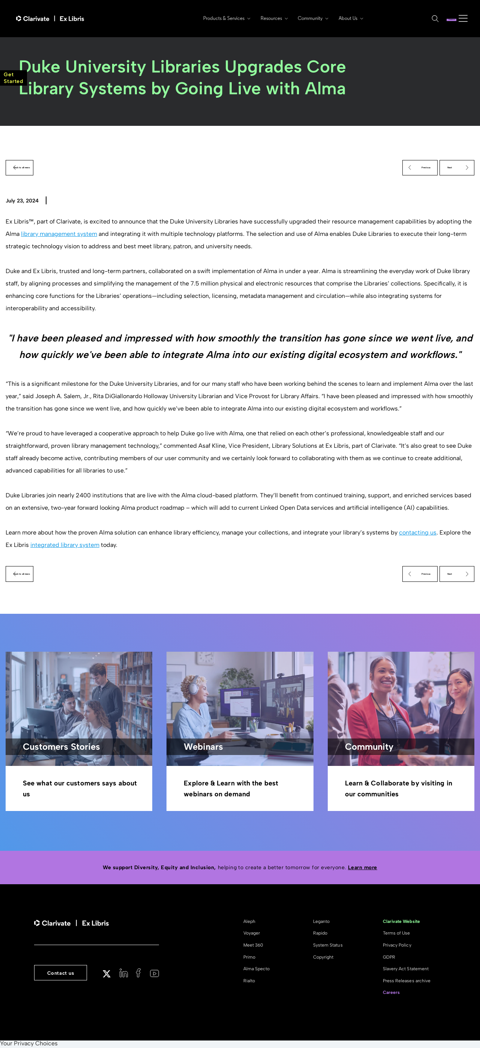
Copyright (323, 958)
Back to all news (38, 168)
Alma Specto (256, 969)
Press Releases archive (406, 982)
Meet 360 (253, 946)
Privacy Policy (397, 946)
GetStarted (13, 78)
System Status (328, 946)
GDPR (389, 958)
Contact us (433, 18)
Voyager (251, 934)
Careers (391, 993)
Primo (249, 958)
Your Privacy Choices (29, 1045)
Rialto (249, 982)
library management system (59, 234)
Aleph (249, 922)
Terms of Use (396, 934)
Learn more (362, 868)
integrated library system (64, 545)
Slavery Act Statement (406, 969)
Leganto (321, 922)
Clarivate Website (401, 922)
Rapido (320, 934)
